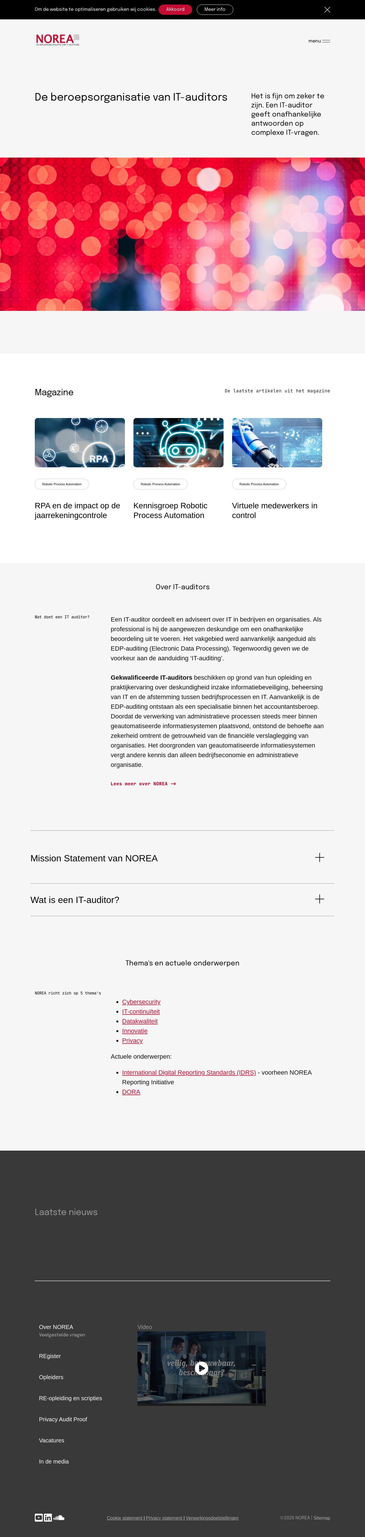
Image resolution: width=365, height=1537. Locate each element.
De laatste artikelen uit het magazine (277, 391)
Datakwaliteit (140, 1026)
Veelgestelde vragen (62, 1335)
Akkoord (175, 9)
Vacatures (51, 1440)
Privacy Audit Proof (63, 1419)
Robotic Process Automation (62, 484)
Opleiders (51, 1377)
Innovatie (134, 1036)
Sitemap (322, 1518)
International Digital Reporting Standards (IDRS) (189, 1077)
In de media (54, 1461)
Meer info (215, 9)
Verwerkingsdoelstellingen (212, 1518)
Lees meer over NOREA (141, 784)
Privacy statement (164, 1518)
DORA (131, 1097)
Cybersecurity (141, 1007)
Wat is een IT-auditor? (75, 900)
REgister (50, 1356)
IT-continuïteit (141, 1016)
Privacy (132, 1045)
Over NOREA (56, 1327)
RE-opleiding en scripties (70, 1398)
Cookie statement (125, 1518)
